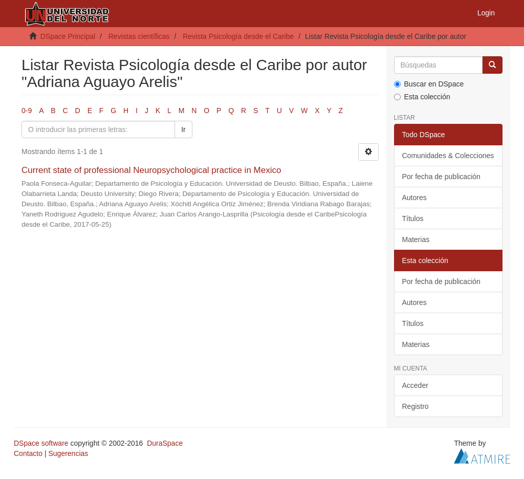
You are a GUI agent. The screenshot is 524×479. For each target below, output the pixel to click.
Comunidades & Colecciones (448, 155)
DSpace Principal (67, 36)
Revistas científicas (139, 36)
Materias (416, 239)
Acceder (415, 385)
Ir (183, 129)
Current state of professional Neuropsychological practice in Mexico (151, 170)
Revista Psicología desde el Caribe (238, 36)
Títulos (413, 218)
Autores (414, 197)
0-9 (26, 110)
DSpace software (41, 443)
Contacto (28, 453)
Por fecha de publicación (441, 176)
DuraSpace (165, 443)
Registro (415, 406)
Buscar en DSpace (429, 84)
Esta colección (422, 97)
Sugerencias (68, 453)
